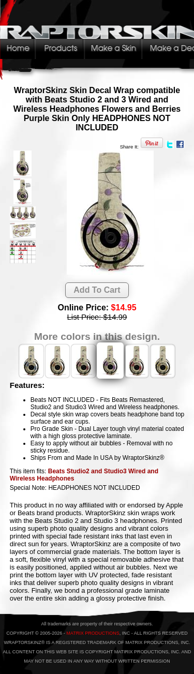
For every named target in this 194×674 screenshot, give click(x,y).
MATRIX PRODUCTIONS (92, 633)
